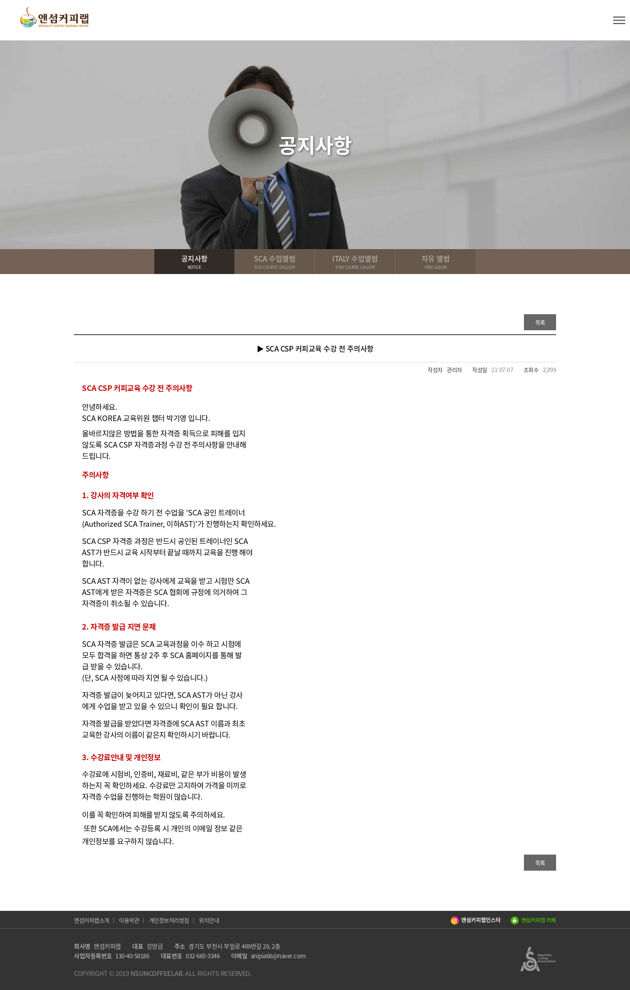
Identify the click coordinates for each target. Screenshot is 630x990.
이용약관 (129, 920)
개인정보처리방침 (169, 920)
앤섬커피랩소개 (91, 920)
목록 (540, 322)
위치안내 (209, 920)
